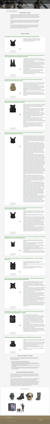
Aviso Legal (8, 416)
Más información (44, 1)
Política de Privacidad (9, 417)
